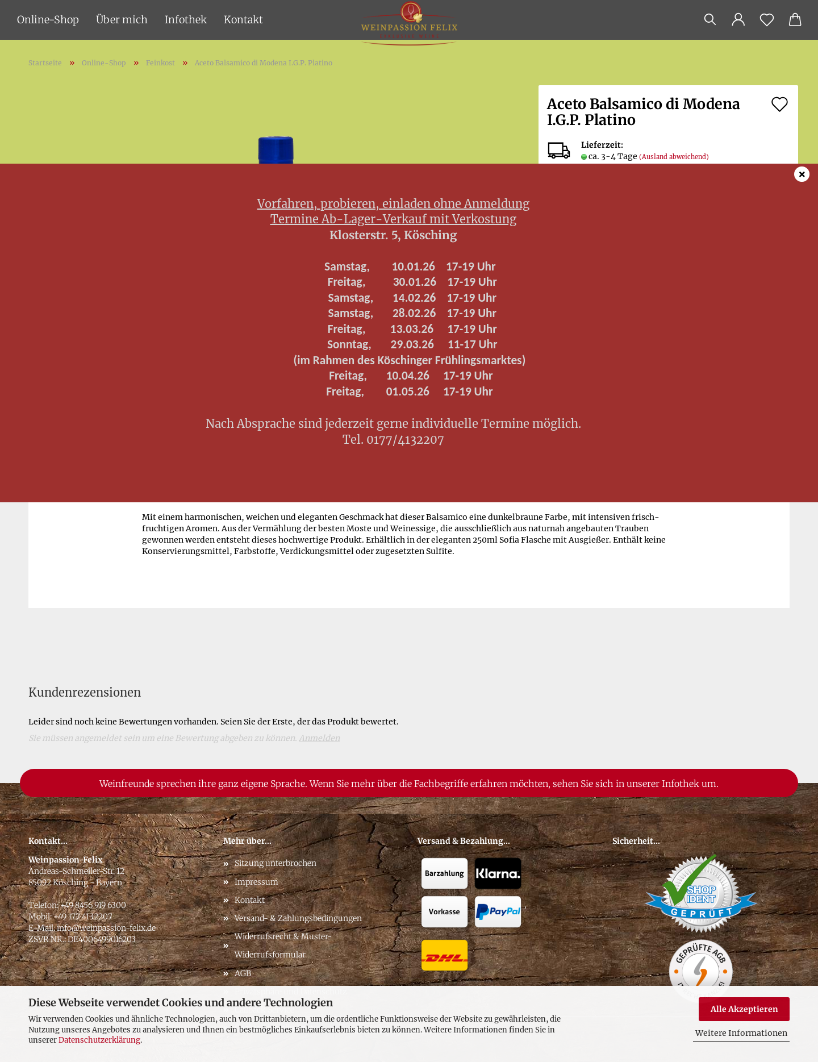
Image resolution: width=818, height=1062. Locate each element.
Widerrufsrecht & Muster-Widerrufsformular (283, 945)
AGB (243, 973)
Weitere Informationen (741, 1033)
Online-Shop (48, 19)
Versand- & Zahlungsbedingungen (298, 918)
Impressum (256, 882)
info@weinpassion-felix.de (106, 928)
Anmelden (319, 738)
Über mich (122, 19)
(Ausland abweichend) (674, 157)
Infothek (186, 19)
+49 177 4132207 (82, 916)
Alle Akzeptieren (744, 1009)
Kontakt (243, 19)
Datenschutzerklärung (99, 1040)
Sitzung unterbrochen (275, 863)
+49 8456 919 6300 (93, 905)
